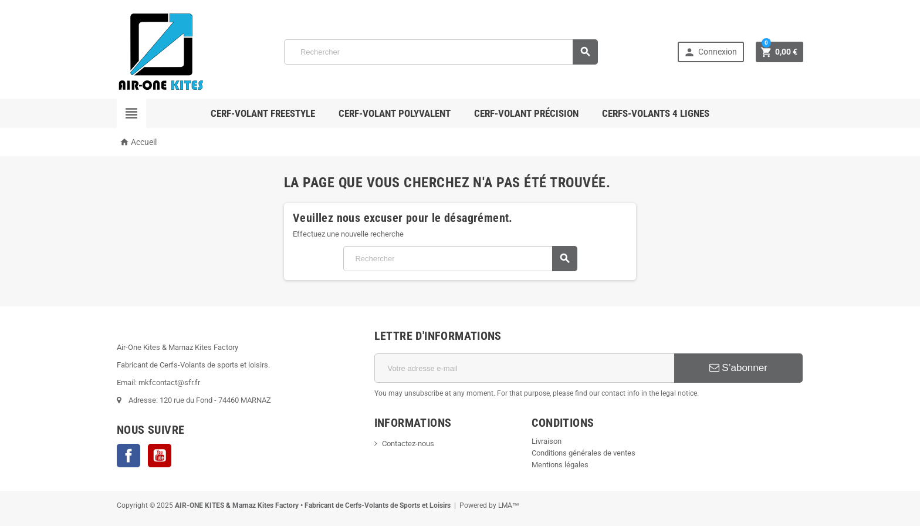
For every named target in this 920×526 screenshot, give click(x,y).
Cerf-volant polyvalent (395, 113)
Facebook (128, 455)
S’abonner (738, 367)
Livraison (547, 441)
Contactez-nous (408, 443)
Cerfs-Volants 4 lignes (655, 113)
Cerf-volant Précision (526, 113)
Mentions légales (560, 464)
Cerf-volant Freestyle (263, 113)
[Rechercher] (441, 52)
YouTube (159, 455)
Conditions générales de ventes (583, 453)
